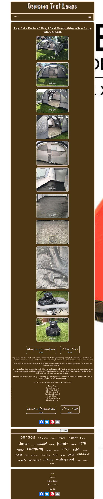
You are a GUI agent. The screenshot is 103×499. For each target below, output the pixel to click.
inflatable (43, 438)
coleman (49, 450)
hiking (48, 459)
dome (71, 454)
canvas (74, 444)
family (62, 443)
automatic (35, 455)
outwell (56, 450)
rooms (52, 463)
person (27, 437)
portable (85, 450)
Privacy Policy (52, 481)
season (51, 445)
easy (27, 455)
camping (35, 448)
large (65, 448)
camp (78, 460)
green (33, 445)
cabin (76, 449)
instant (73, 438)
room (18, 454)
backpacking (35, 460)
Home (52, 473)
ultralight (21, 460)
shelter (24, 444)
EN (51, 489)
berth (53, 438)
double (55, 455)
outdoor (83, 454)
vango (85, 460)
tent (82, 443)
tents (62, 438)
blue (82, 438)
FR (54, 489)
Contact (52, 477)
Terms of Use (52, 485)
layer (63, 455)
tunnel (42, 444)
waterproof (65, 459)
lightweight (45, 455)
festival (20, 449)
